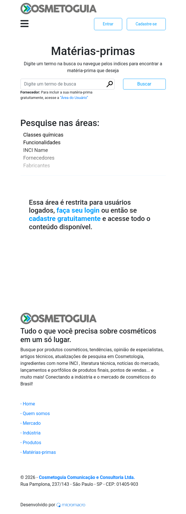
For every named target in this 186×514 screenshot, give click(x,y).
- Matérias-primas (38, 452)
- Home (28, 404)
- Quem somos (35, 413)
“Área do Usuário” (74, 98)
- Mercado (31, 423)
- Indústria (31, 433)
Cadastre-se (146, 24)
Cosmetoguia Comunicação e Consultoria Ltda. (87, 477)
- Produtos (31, 442)
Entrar (108, 24)
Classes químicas (43, 135)
